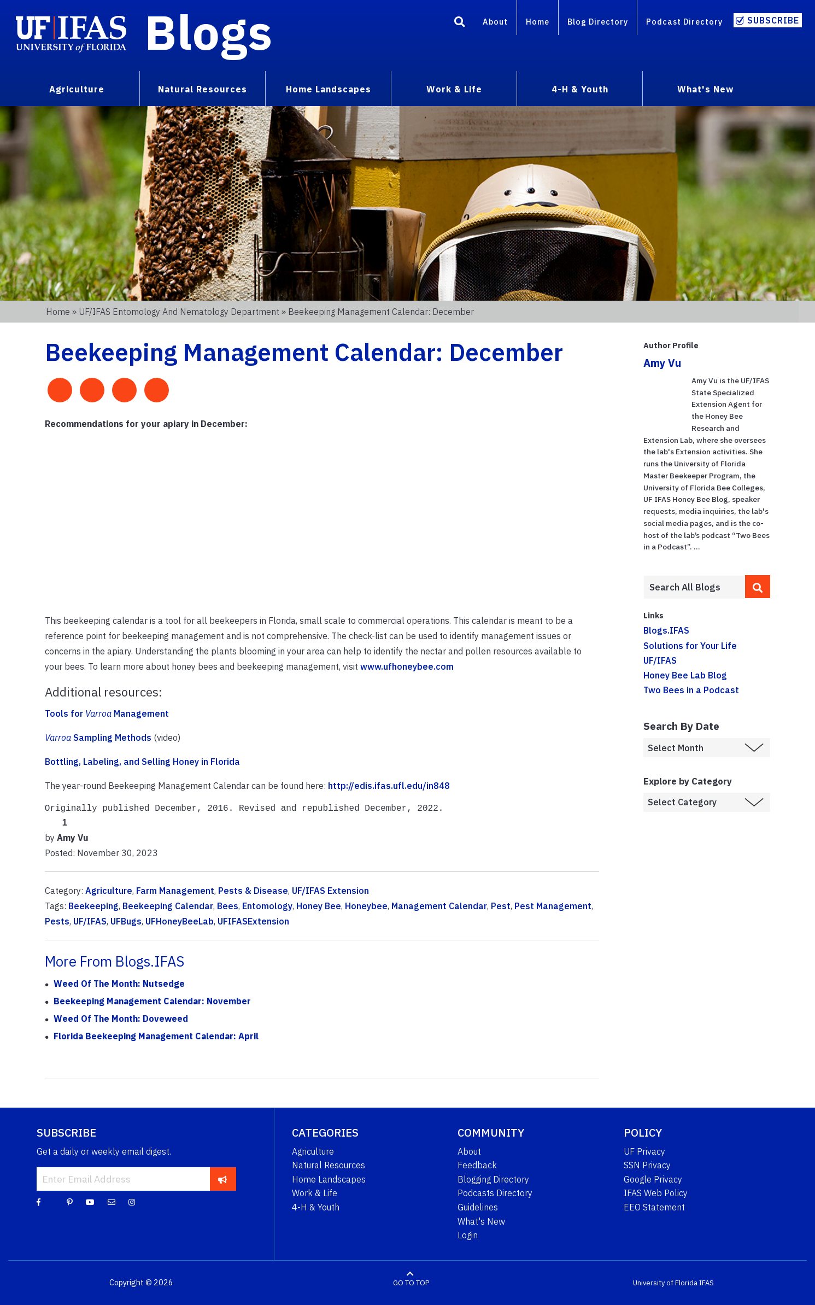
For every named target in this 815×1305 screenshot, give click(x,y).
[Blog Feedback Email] (111, 1201)
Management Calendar (439, 905)
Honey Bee (318, 905)
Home (537, 21)
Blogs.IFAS (666, 630)
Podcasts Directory (495, 1192)
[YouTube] (90, 1201)
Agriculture (108, 890)
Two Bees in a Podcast (691, 689)
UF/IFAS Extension (330, 890)
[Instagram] (131, 1201)
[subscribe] (223, 1178)
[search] (757, 586)
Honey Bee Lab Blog (685, 675)
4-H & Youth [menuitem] (580, 89)
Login (468, 1235)
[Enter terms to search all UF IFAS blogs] (694, 587)
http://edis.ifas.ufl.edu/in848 (389, 785)
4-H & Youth (315, 1207)
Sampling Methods (98, 737)
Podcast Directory (684, 21)
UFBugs (126, 921)
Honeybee (366, 905)
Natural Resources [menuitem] (202, 89)
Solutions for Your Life (690, 645)
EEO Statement (654, 1207)
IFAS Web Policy (656, 1192)
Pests (57, 921)
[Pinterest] (70, 1201)
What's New (481, 1221)
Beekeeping (93, 905)
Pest (501, 905)
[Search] (459, 23)
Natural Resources (328, 1165)
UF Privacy (644, 1151)
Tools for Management (107, 713)
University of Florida (665, 1283)
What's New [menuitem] (705, 89)
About (495, 21)
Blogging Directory (493, 1179)
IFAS (706, 1283)
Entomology (267, 905)
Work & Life (314, 1192)
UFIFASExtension (253, 921)
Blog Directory (597, 21)
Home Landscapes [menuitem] (328, 89)
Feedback (477, 1165)
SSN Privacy (647, 1165)
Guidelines (478, 1207)
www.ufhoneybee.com (407, 666)
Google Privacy (653, 1179)
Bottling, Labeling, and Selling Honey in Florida (142, 761)
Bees (227, 905)
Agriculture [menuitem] (76, 89)
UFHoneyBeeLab (179, 921)
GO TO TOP (411, 1283)
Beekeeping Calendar (167, 905)
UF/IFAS (90, 921)
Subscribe (773, 20)
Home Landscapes (329, 1179)
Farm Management (175, 890)
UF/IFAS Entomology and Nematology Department (179, 311)
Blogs (208, 32)
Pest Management (552, 905)
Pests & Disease (253, 890)
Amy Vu (662, 363)
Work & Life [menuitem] (454, 89)
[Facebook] (38, 1201)
